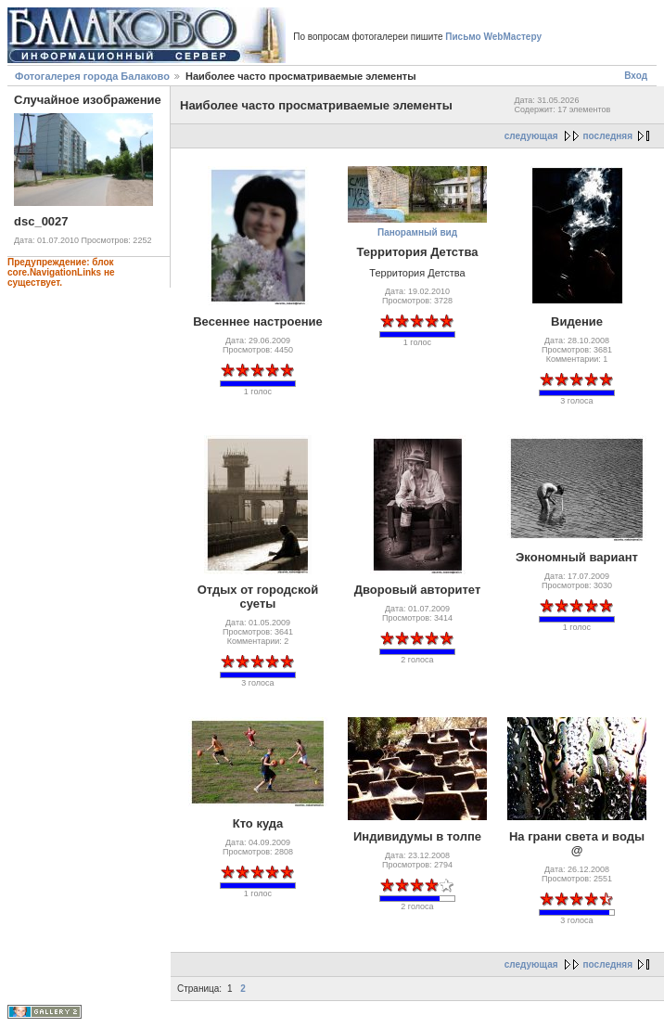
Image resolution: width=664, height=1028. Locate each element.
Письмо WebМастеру (493, 37)
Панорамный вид (417, 232)
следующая (531, 136)
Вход (635, 76)
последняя (607, 136)
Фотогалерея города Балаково (92, 76)
